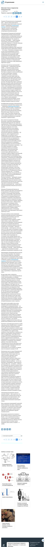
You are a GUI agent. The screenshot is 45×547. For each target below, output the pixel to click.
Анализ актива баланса (7, 497)
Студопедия (7, 2)
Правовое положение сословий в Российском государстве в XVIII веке (22, 505)
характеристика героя (13, 106)
